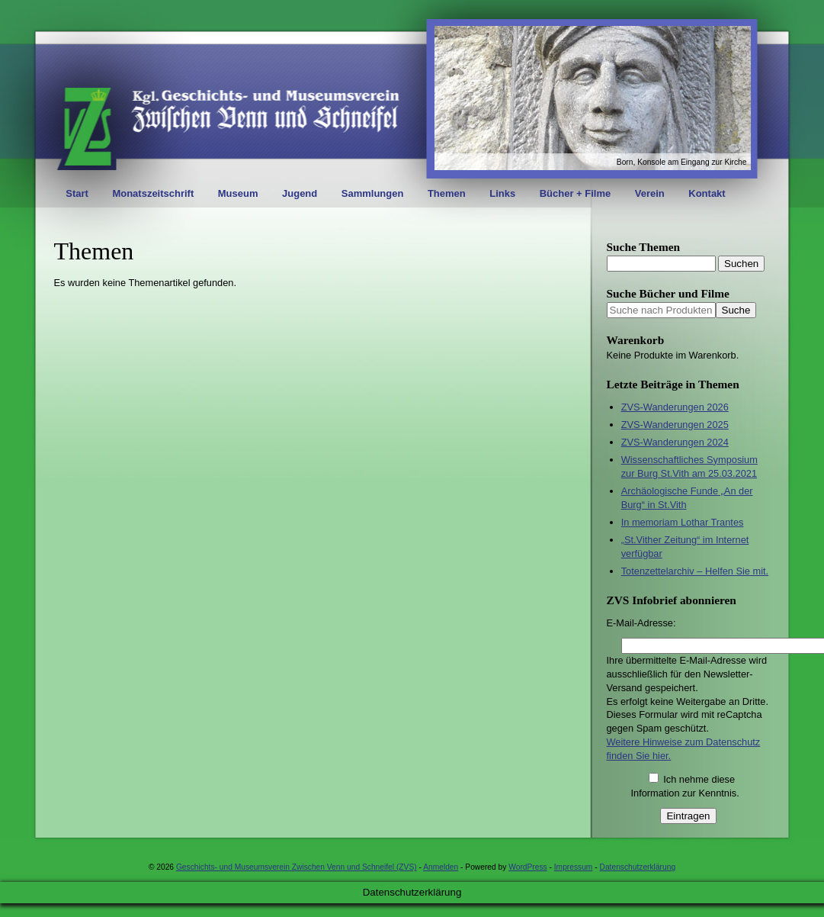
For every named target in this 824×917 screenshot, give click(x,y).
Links (502, 193)
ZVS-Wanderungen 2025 (675, 424)
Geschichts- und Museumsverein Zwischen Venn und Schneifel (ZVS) (296, 867)
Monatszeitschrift (153, 193)
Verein (650, 193)
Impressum (573, 867)
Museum (238, 193)
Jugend (299, 193)
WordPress (527, 867)
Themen (447, 193)
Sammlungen (372, 193)
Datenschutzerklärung (638, 867)
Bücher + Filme (575, 193)
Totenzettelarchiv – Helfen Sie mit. (694, 571)
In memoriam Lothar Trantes (682, 522)
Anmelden (440, 867)
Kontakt (706, 193)
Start (77, 193)
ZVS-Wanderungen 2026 (675, 407)
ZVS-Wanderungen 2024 (675, 442)
